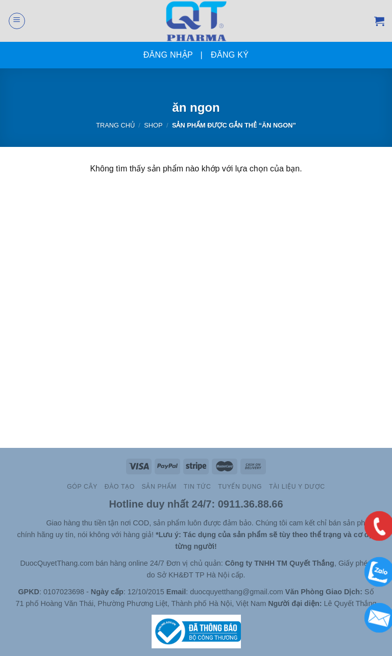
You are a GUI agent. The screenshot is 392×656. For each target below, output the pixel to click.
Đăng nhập (168, 55)
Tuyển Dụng (240, 486)
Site (39, 523)
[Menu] (17, 21)
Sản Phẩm (159, 486)
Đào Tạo (120, 486)
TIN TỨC (197, 486)
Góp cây (82, 486)
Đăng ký (230, 55)
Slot (24, 523)
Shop (153, 125)
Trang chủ (115, 125)
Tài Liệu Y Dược (297, 486)
